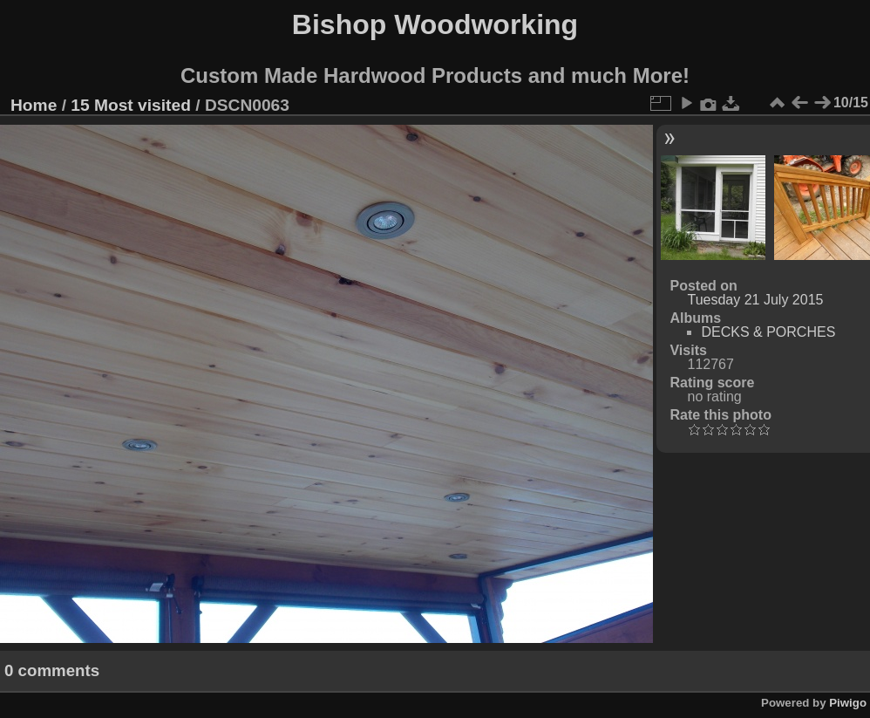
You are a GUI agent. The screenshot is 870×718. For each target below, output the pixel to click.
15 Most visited (131, 105)
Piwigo (848, 702)
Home (33, 105)
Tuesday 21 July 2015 (755, 299)
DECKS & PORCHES (768, 332)
